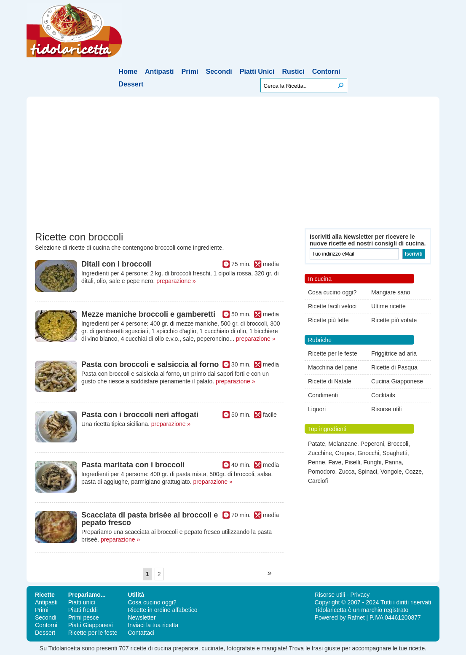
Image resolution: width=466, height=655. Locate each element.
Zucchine (320, 453)
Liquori (317, 409)
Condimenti (323, 395)
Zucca (346, 471)
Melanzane (342, 443)
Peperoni (372, 443)
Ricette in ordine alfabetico (162, 609)
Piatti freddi (83, 609)
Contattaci (141, 632)
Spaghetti (395, 453)
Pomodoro (321, 471)
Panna (393, 462)
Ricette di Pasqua (394, 367)
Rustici (293, 71)
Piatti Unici (257, 71)
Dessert (131, 84)
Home (128, 71)
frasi (317, 648)
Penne (316, 462)
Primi (190, 71)
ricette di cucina (150, 648)
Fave (334, 462)
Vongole (391, 471)
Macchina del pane (333, 367)
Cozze (413, 471)
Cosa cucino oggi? (332, 292)
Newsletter (141, 617)
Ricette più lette (328, 320)
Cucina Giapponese (397, 381)
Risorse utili (386, 409)
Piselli (352, 462)
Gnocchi (368, 453)
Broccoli (397, 443)
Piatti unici (81, 602)
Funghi (373, 462)
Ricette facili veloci (332, 306)
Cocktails (383, 395)
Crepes (344, 453)
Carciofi (318, 480)
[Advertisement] (233, 165)
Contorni (326, 71)
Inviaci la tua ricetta (153, 625)
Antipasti (159, 71)
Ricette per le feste (332, 353)
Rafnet (355, 617)
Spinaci (367, 471)
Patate (316, 443)
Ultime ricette (388, 306)
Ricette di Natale (329, 381)
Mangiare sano (390, 292)
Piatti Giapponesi (90, 625)
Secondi (219, 71)
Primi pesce (83, 617)
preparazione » (176, 281)
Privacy (360, 594)
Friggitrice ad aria (394, 353)
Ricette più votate (394, 320)
